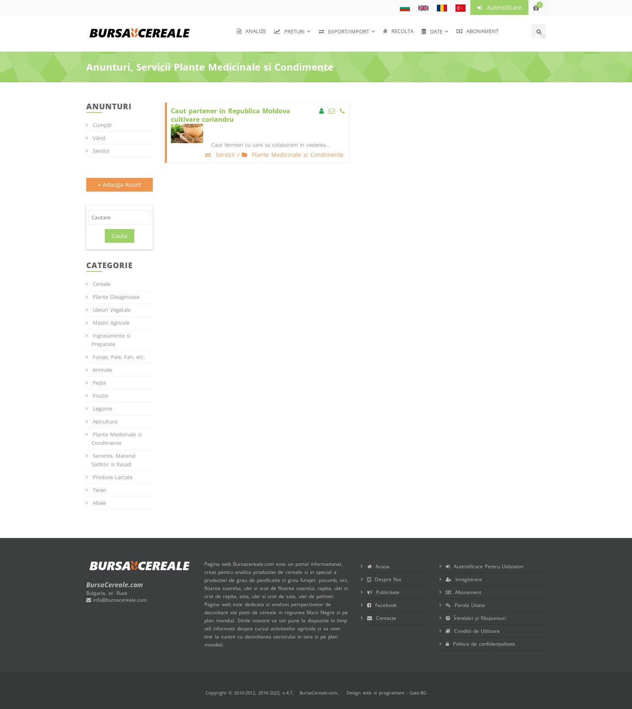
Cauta (119, 236)
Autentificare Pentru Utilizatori (485, 566)
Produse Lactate (113, 477)
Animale (102, 369)
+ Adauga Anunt (119, 184)
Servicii (101, 150)
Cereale (101, 284)
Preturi (289, 31)
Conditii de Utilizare (473, 631)
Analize (251, 31)
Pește (99, 382)
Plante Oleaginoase (116, 296)
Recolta (398, 31)
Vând (99, 138)
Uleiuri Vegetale (112, 309)
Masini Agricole (111, 322)
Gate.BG (418, 693)
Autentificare (499, 7)
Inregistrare (464, 579)
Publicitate (383, 592)
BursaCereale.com (318, 693)
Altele (99, 503)
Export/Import (344, 31)
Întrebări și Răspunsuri (476, 618)
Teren (99, 490)
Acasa (378, 566)
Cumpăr (102, 125)
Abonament (478, 31)
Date (432, 31)
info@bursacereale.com (116, 599)
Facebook (382, 605)
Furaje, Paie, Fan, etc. (119, 357)
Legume (102, 408)
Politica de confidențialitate (480, 643)
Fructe (100, 395)
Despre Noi (384, 579)
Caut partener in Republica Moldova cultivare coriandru (230, 115)
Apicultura (105, 421)
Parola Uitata (465, 605)
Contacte (381, 618)
